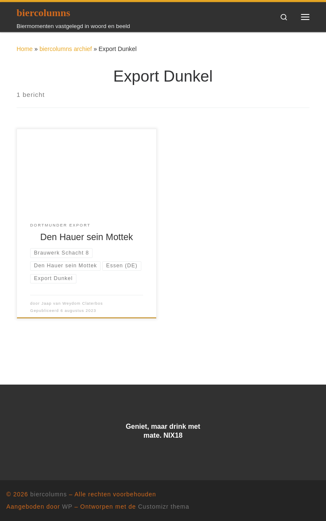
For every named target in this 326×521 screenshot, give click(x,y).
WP (67, 506)
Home (25, 48)
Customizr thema (163, 506)
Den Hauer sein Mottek (86, 237)
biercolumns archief (65, 48)
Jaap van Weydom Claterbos (72, 303)
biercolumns (48, 494)
